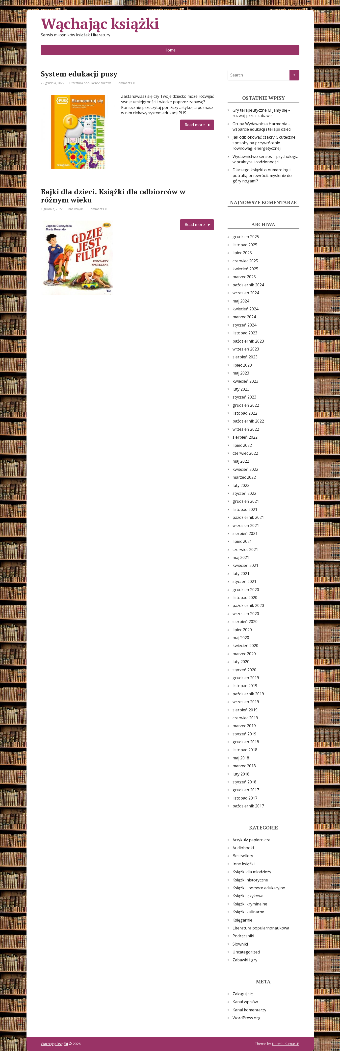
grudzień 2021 (246, 501)
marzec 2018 (244, 766)
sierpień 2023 (245, 357)
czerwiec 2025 (245, 261)
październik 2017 (248, 806)
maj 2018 (241, 758)
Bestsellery (243, 855)
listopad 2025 (245, 245)
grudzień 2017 (246, 790)
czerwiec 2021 (245, 549)
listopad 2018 (245, 749)
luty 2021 (241, 573)
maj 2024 (241, 301)
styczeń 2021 (244, 581)
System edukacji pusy (79, 74)
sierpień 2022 (245, 437)
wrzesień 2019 (246, 701)
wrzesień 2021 (246, 525)
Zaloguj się (243, 994)
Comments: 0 (125, 83)
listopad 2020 (245, 597)
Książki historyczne (250, 880)
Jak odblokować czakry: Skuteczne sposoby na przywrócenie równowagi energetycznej (264, 142)
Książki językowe (248, 896)
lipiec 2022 (242, 445)
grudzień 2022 (246, 405)
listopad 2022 (245, 413)
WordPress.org (247, 1018)
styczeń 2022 (244, 493)
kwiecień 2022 (245, 469)
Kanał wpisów (245, 1001)
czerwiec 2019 (245, 718)
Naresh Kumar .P (285, 1043)
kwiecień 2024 (245, 309)
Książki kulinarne (248, 912)
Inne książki (75, 209)
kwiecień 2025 (245, 269)
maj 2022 (241, 461)
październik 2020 (248, 605)
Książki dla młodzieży (252, 872)
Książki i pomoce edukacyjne (259, 888)
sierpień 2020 (245, 621)
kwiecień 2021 (245, 565)
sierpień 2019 (245, 710)
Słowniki (240, 944)
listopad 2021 (245, 509)
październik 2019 (248, 694)
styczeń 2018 (244, 782)
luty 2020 (241, 661)
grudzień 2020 (246, 589)
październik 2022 (248, 421)
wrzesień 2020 (246, 613)
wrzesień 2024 (246, 293)
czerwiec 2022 (245, 453)
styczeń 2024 (244, 325)
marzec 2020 (244, 653)
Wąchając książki (100, 23)
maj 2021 (241, 557)
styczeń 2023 (244, 397)
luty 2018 (241, 774)
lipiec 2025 (242, 252)
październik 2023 (248, 341)
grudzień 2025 (246, 236)
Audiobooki (243, 848)
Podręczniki (243, 936)
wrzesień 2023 (246, 349)
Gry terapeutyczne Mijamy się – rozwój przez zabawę (261, 112)
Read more (195, 124)
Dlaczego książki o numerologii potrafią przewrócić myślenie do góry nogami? (262, 175)
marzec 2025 (244, 276)
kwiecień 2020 (245, 645)
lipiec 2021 (242, 541)
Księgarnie (242, 920)
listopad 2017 (245, 798)
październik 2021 (248, 517)
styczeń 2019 (244, 734)
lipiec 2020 (242, 629)
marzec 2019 (244, 725)
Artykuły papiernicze (251, 840)
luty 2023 (241, 389)
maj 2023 (241, 373)
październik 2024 (248, 285)
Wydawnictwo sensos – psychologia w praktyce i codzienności (265, 159)
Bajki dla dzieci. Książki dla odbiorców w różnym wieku (113, 196)
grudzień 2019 (246, 677)
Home (170, 50)
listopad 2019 (245, 685)
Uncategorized (246, 952)
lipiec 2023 (242, 365)
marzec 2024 (244, 317)
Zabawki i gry (245, 960)
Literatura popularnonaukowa (90, 83)
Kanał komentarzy (249, 1010)
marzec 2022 (244, 477)
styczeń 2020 (244, 670)
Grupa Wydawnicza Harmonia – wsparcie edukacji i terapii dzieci (262, 126)
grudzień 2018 (246, 742)
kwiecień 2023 (245, 381)
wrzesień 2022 (246, 429)
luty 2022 (241, 485)
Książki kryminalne (250, 904)
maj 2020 (241, 637)
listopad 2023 (245, 333)
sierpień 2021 (245, 533)
